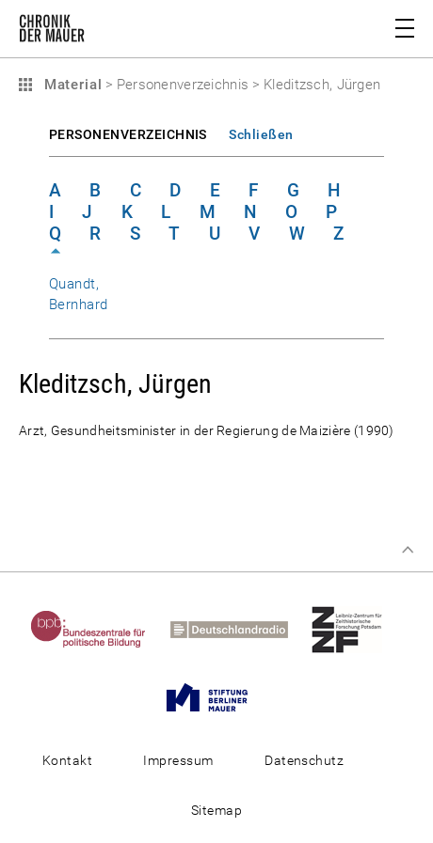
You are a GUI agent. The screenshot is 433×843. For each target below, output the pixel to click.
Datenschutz (304, 760)
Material (71, 84)
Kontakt (67, 760)
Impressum (178, 760)
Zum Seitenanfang (407, 550)
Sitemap (216, 810)
